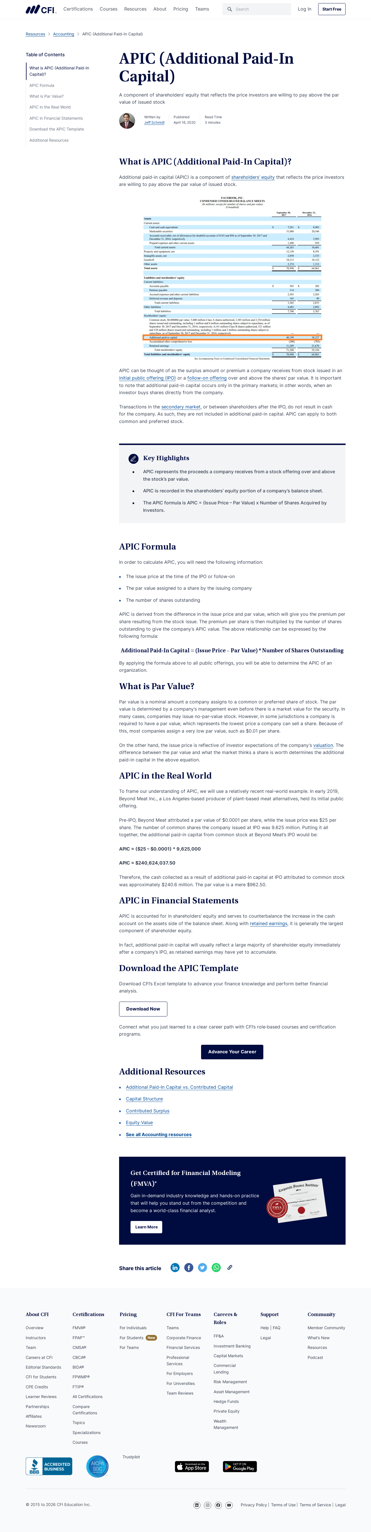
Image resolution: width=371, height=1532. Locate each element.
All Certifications (88, 1396)
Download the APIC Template (56, 129)
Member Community (326, 1328)
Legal (265, 1338)
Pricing (180, 9)
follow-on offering (207, 378)
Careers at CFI (39, 1357)
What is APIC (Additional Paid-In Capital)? (59, 71)
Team (31, 1347)
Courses (108, 9)
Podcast (315, 1357)
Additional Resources (49, 140)
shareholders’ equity (253, 177)
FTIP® (78, 1387)
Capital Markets (228, 1347)
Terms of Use (283, 1504)
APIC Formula (41, 85)
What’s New (319, 1338)
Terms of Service (315, 1504)
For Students (131, 1338)
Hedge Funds (226, 1393)
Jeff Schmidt (154, 122)
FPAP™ (79, 1338)
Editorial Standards (43, 1367)
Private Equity (227, 1403)
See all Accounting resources (159, 1134)
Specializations (87, 1432)
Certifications (78, 9)
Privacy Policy (254, 1504)
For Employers (180, 1373)
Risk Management (230, 1373)
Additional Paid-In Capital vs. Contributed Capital (179, 1087)
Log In (304, 9)
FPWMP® (81, 1377)
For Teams (129, 1347)
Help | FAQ (270, 1328)
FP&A (219, 1328)
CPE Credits (37, 1387)
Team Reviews (180, 1393)
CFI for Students (41, 1377)
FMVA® (79, 1328)
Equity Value (139, 1123)
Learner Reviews (41, 1396)
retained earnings (268, 923)
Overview (34, 1328)
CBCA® (79, 1357)
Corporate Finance (184, 1338)
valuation (323, 745)
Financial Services (183, 1347)
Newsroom (36, 1426)
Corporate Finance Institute (41, 9)
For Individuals (133, 1328)
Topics (79, 1423)
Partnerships (37, 1406)
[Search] (256, 9)
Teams (202, 9)
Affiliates (34, 1416)
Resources (135, 9)
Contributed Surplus (147, 1111)
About (160, 9)
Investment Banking (232, 1338)
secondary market (180, 407)
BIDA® (78, 1367)
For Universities (181, 1383)
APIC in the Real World (50, 107)
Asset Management (232, 1383)
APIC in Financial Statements (56, 118)
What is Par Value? (46, 96)
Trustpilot (131, 1457)
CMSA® (79, 1347)
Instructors (36, 1338)
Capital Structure (144, 1099)
